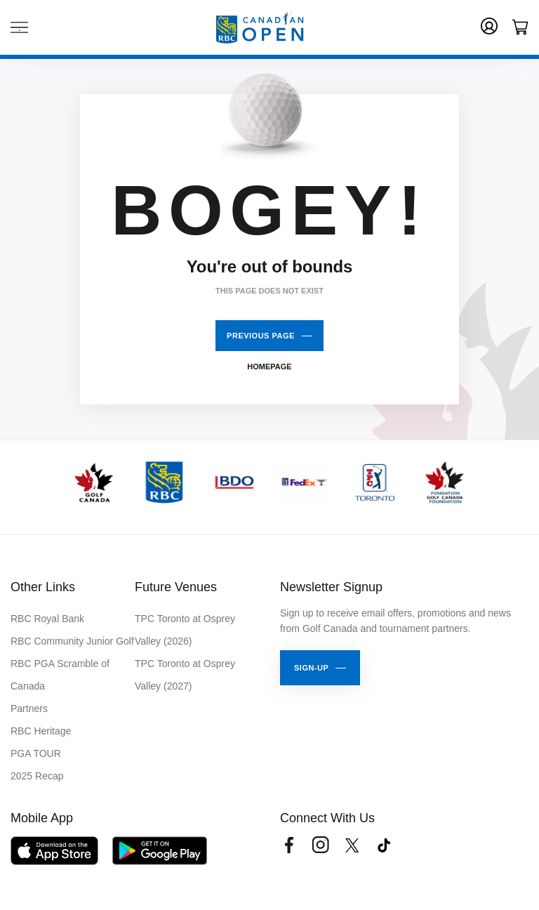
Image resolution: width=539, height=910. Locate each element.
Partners (29, 708)
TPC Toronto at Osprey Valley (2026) (185, 630)
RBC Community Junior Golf (72, 641)
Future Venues (176, 587)
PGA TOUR (36, 753)
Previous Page (261, 335)
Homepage (269, 366)
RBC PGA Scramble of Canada (60, 675)
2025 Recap (37, 776)
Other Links (43, 587)
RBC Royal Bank (47, 618)
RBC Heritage (41, 731)
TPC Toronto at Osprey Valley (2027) (185, 675)
